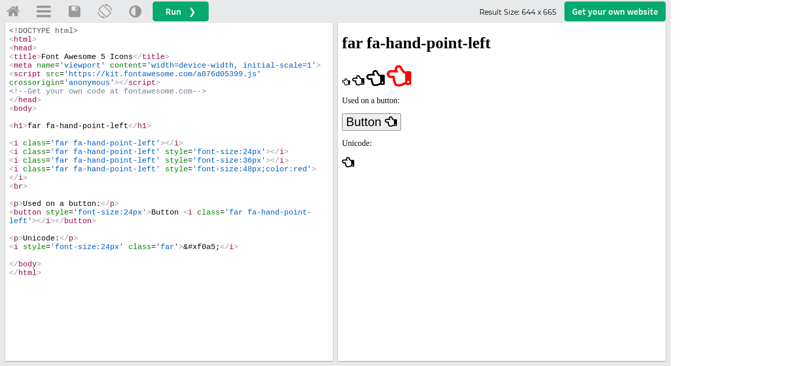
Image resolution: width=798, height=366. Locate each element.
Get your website (615, 11)
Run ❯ (180, 11)
